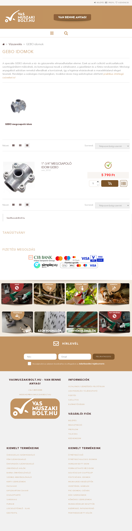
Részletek (123, 183)
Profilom (73, 429)
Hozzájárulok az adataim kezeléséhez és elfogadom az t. (68, 364)
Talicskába (109, 183)
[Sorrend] (112, 146)
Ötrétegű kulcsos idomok (82, 459)
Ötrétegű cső (75, 455)
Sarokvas (12, 499)
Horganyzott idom (78, 464)
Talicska (73, 434)
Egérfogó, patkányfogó (81, 508)
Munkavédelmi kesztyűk (81, 504)
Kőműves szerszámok (80, 499)
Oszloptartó (14, 495)
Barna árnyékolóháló (19, 473)
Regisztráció (75, 425)
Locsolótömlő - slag (18, 508)
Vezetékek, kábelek (78, 486)
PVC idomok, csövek (79, 490)
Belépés (90, 2)
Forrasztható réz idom (81, 468)
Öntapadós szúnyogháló (21, 464)
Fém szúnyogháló (16, 459)
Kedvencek (121, 2)
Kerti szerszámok (16, 481)
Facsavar (12, 486)
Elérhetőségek (76, 404)
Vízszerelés (15, 44)
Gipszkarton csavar (18, 490)
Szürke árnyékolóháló (19, 477)
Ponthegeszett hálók (80, 513)
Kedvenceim (74, 438)
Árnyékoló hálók (16, 468)
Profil (106, 2)
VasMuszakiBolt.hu (16, 217)
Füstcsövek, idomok (79, 477)
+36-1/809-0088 (35, 390)
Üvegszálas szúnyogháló (21, 455)
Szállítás (73, 400)
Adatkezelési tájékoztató (82, 391)
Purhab (10, 504)
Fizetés (72, 395)
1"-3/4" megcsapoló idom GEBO (57, 165)
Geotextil (12, 513)
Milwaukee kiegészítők (80, 481)
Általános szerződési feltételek (86, 386)
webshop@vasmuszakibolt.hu (35, 394)
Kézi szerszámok (77, 495)
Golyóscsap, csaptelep (80, 473)
